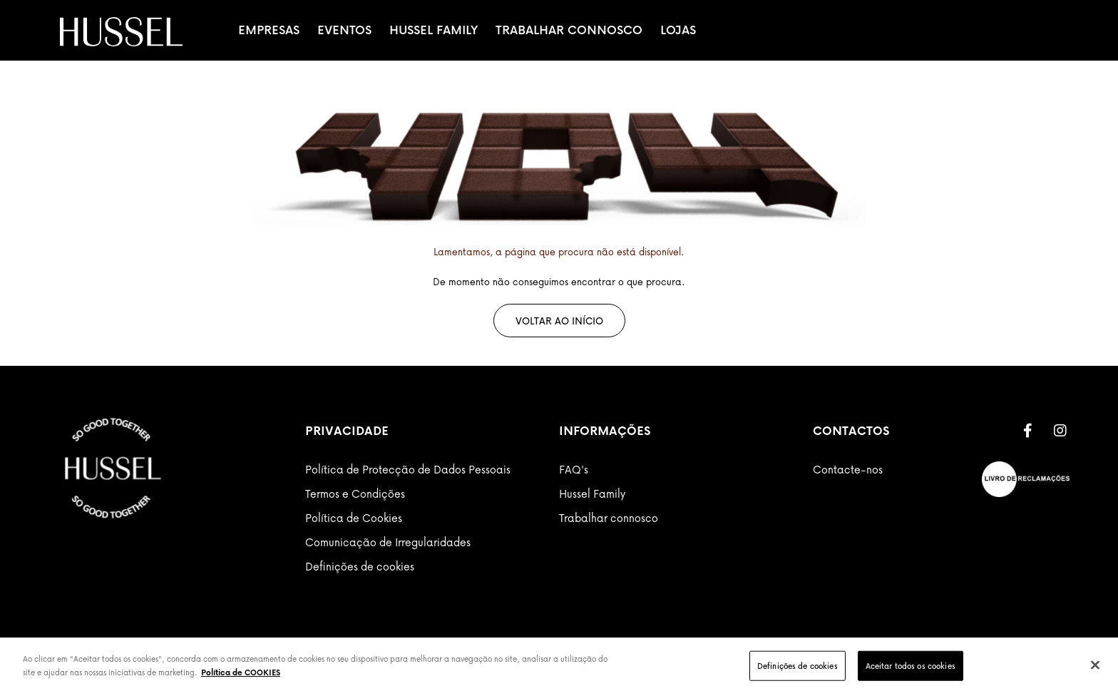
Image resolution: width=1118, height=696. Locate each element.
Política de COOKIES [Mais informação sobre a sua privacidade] (240, 672)
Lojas (678, 30)
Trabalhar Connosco (569, 30)
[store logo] (121, 31)
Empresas (268, 30)
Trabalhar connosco (608, 517)
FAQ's (573, 469)
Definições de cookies (359, 566)
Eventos (344, 30)
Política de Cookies (353, 517)
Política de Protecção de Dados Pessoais (408, 469)
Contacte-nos (848, 469)
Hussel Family (433, 30)
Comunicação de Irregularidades (388, 542)
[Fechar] (1095, 664)
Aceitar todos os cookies (910, 666)
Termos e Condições (355, 493)
